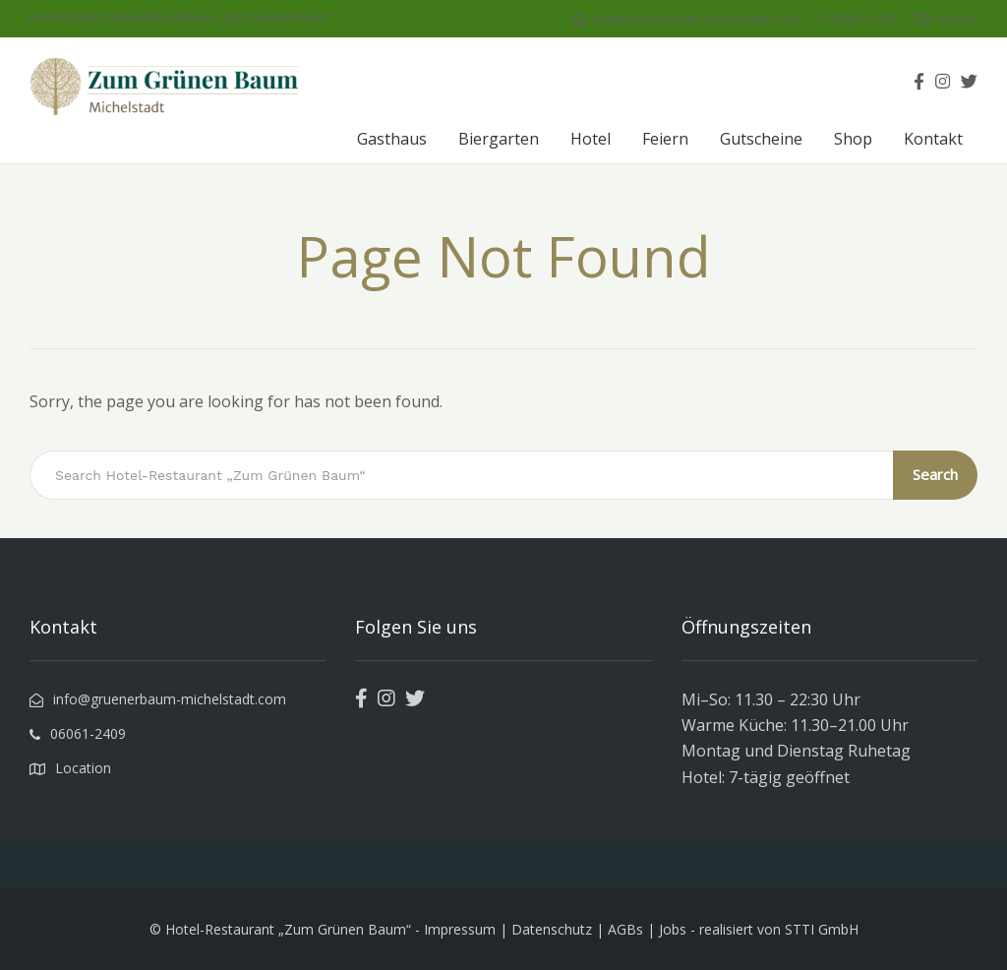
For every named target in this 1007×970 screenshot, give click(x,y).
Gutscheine (761, 139)
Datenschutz (551, 929)
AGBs (625, 929)
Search (935, 474)
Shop (853, 139)
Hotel (590, 139)
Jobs (672, 929)
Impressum (460, 929)
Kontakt (933, 139)
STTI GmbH (822, 929)
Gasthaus (392, 139)
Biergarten (498, 139)
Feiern (665, 139)
